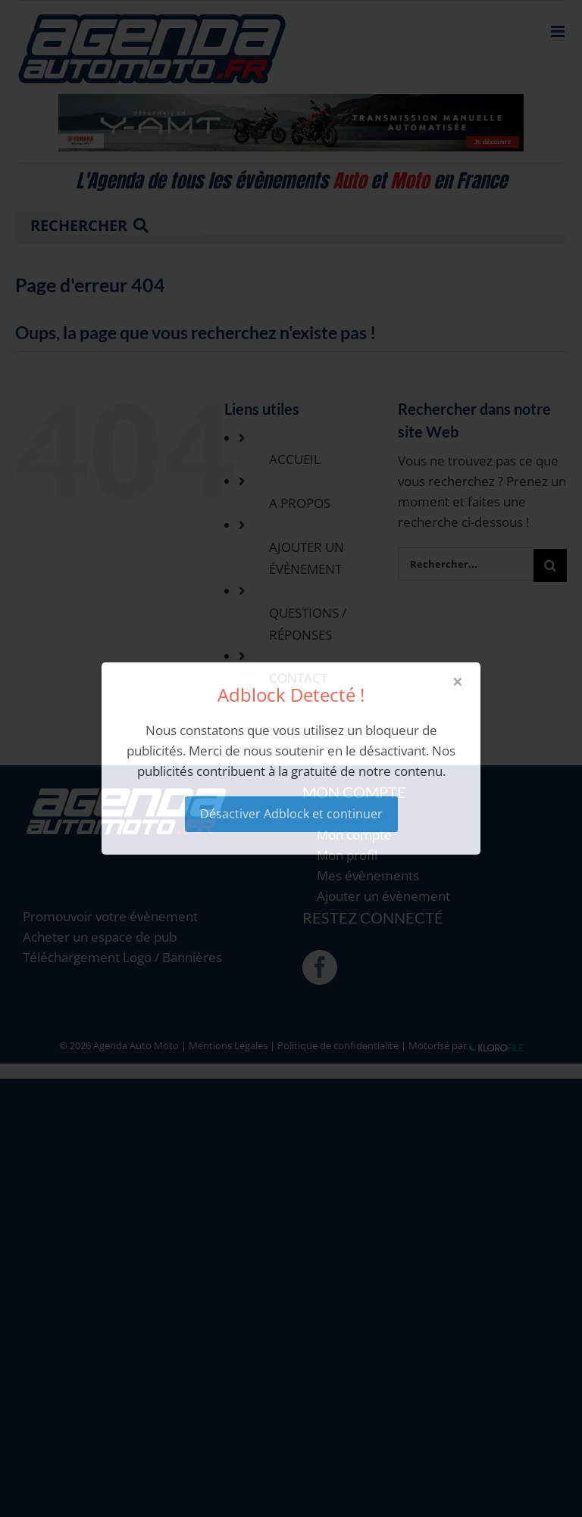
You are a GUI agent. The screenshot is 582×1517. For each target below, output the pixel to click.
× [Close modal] (457, 681)
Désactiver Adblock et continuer (291, 813)
